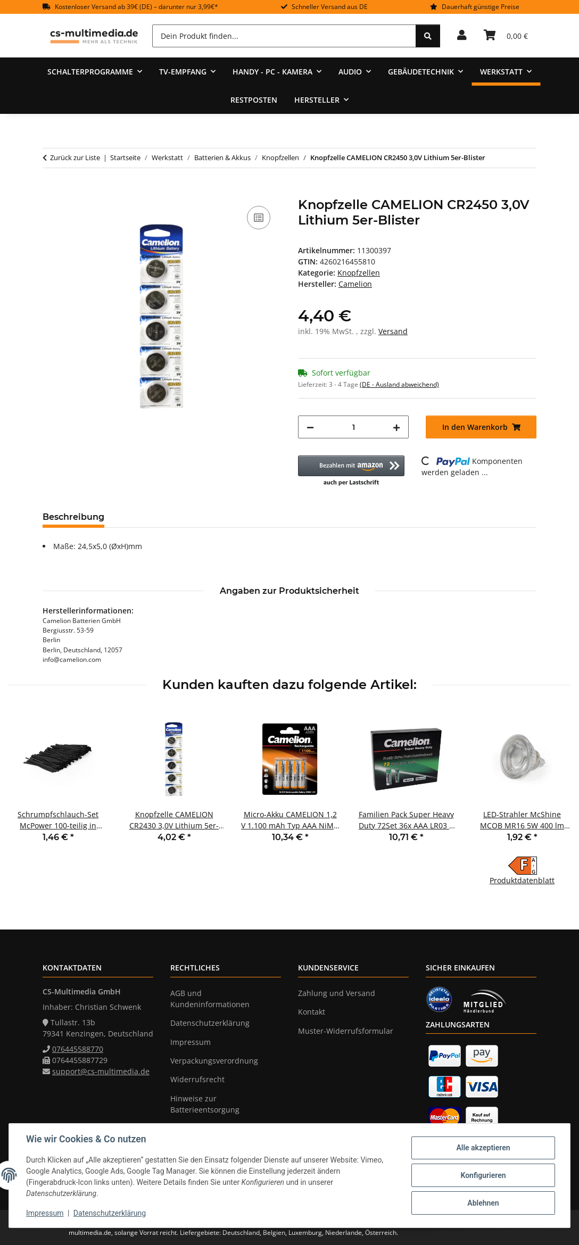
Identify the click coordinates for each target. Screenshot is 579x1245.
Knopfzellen (358, 273)
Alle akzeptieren (483, 1147)
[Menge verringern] (310, 427)
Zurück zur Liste (75, 157)
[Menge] (353, 427)
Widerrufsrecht (197, 1079)
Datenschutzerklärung (109, 1213)
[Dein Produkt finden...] (284, 35)
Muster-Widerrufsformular (345, 1031)
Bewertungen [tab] (152, 517)
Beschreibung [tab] (73, 517)
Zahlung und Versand (336, 993)
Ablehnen (483, 1203)
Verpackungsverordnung (214, 1061)
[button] (462, 35)
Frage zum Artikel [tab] (239, 517)
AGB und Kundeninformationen (210, 998)
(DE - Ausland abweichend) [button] (399, 384)
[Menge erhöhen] (396, 427)
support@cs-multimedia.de (101, 1071)
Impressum (44, 1213)
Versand (393, 331)
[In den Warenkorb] (51, 191)
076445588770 (77, 1049)
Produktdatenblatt (522, 880)
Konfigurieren (483, 1175)
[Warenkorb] (505, 35)
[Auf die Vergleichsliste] (258, 217)
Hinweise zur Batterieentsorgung (204, 1104)
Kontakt (311, 1012)
